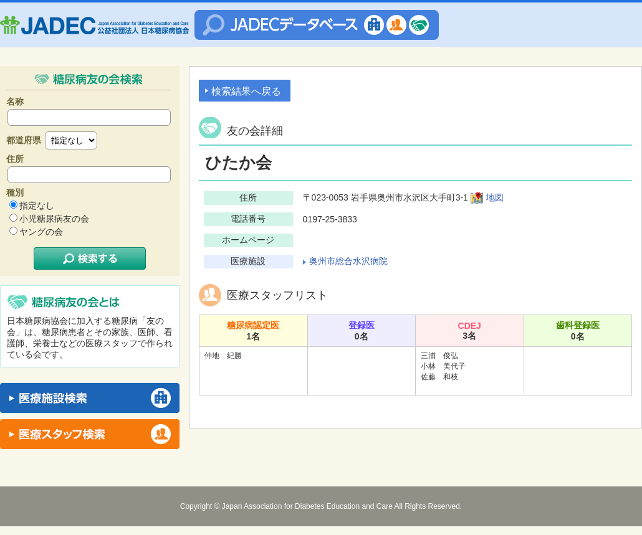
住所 (15, 159)
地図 (495, 197)
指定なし (36, 206)
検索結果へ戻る (246, 91)
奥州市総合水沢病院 (348, 261)
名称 (15, 102)
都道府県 (23, 140)
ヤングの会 (41, 232)
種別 (15, 192)
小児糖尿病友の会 (54, 219)
